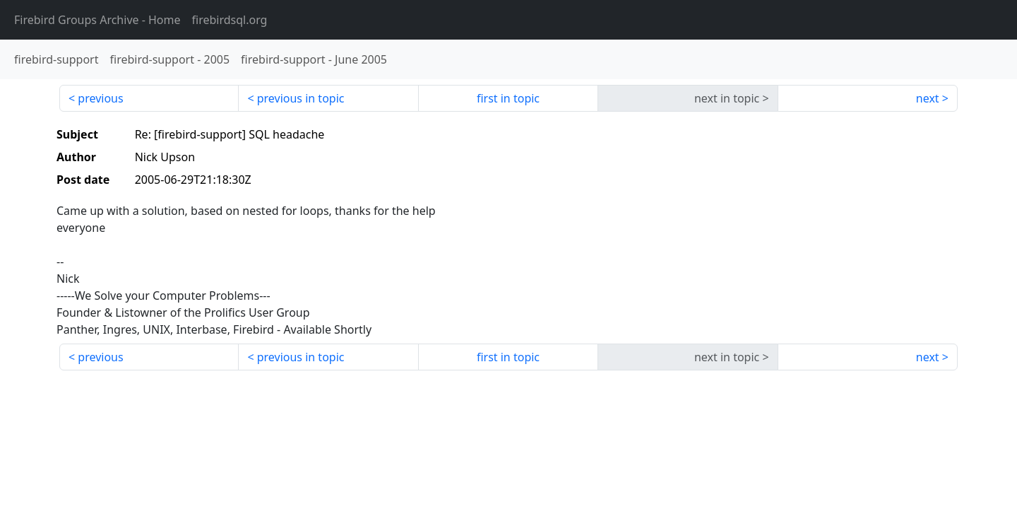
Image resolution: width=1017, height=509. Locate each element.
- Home (97, 20)
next (927, 98)
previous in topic (301, 98)
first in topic (508, 98)
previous (100, 98)
